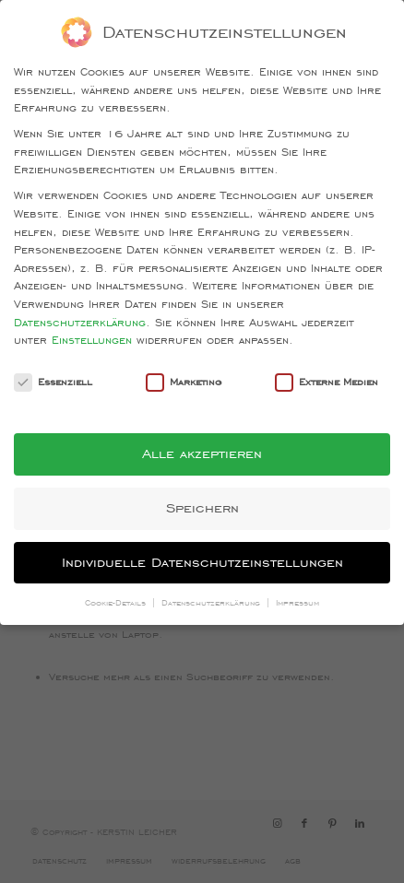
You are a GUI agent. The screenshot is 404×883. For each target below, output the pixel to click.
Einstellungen (92, 340)
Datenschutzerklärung (80, 322)
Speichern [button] (202, 508)
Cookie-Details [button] (117, 602)
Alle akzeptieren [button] (202, 453)
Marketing (183, 382)
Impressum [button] (297, 602)
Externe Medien (326, 382)
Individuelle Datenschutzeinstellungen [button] (202, 562)
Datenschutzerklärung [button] (212, 602)
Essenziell (53, 382)
